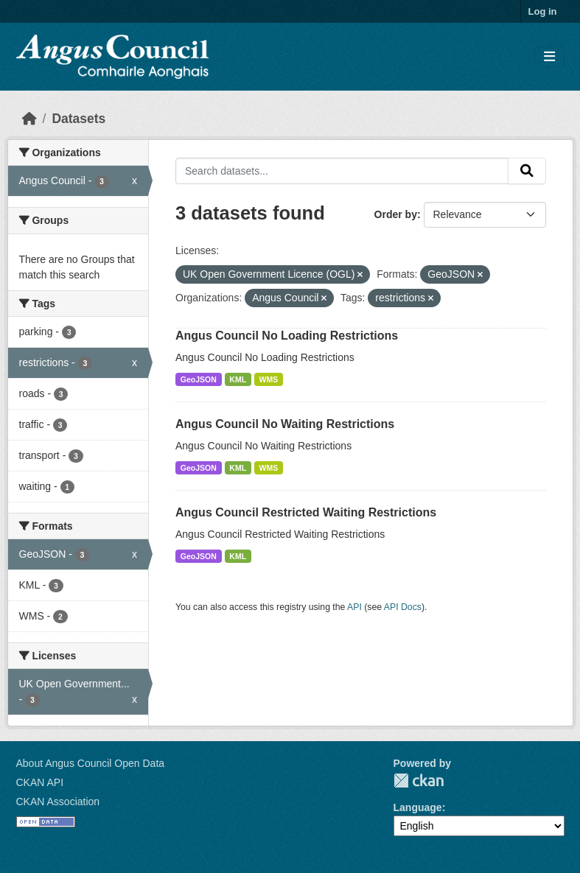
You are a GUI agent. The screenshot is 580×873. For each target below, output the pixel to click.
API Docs (403, 607)
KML (237, 379)
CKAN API (40, 782)
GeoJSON (199, 379)
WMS (269, 379)
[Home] (29, 118)
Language (418, 807)
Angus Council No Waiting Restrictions (284, 424)
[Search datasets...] (342, 171)
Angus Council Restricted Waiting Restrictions (305, 512)
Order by (395, 214)
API (354, 607)
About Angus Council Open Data (90, 763)
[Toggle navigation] (549, 57)
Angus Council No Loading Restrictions (286, 335)
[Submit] (527, 171)
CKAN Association (58, 801)
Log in (542, 11)
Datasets (78, 118)
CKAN (419, 780)
